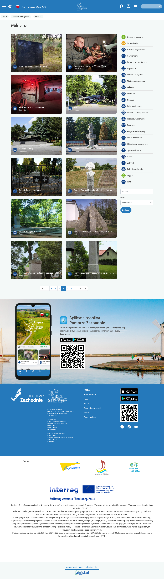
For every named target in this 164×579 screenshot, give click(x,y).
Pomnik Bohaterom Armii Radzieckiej (90, 149)
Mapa (38, 7)
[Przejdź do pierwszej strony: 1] (42, 288)
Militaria (38, 16)
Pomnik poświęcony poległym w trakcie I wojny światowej (99, 273)
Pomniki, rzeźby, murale (134, 113)
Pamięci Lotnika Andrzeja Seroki (33, 67)
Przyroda (128, 125)
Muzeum (128, 94)
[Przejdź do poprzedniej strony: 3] (47, 288)
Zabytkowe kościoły (132, 169)
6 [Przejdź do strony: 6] (71, 288)
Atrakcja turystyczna (133, 50)
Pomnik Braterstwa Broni (30, 190)
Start (5, 16)
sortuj (122, 197)
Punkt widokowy (131, 138)
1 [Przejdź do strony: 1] (51, 288)
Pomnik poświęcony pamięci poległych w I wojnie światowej (100, 231)
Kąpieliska (128, 68)
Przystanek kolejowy (133, 131)
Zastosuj (126, 210)
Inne (126, 182)
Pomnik (77, 107)
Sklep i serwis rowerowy (134, 144)
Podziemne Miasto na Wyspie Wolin (90, 66)
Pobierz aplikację (90, 417)
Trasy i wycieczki (28, 7)
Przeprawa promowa (133, 119)
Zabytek (127, 163)
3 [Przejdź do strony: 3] (59, 288)
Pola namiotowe (131, 106)
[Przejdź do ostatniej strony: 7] (85, 288)
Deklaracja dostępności (92, 408)
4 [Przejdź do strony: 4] (63, 288)
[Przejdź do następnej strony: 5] (80, 288)
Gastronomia (129, 56)
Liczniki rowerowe (132, 37)
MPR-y (44, 7)
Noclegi (127, 100)
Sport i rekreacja (131, 150)
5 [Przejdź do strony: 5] (67, 288)
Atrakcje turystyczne (21, 16)
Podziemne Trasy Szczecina (31, 107)
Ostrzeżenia (129, 43)
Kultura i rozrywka (132, 75)
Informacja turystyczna (134, 62)
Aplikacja (87, 413)
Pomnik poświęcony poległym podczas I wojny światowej (44, 273)
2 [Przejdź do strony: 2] (55, 288)
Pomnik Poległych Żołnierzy (31, 231)
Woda (126, 157)
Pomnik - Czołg (26, 149)
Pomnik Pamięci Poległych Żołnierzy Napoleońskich (96, 190)
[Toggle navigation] (4, 6)
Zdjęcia (127, 175)
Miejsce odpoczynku (133, 81)
